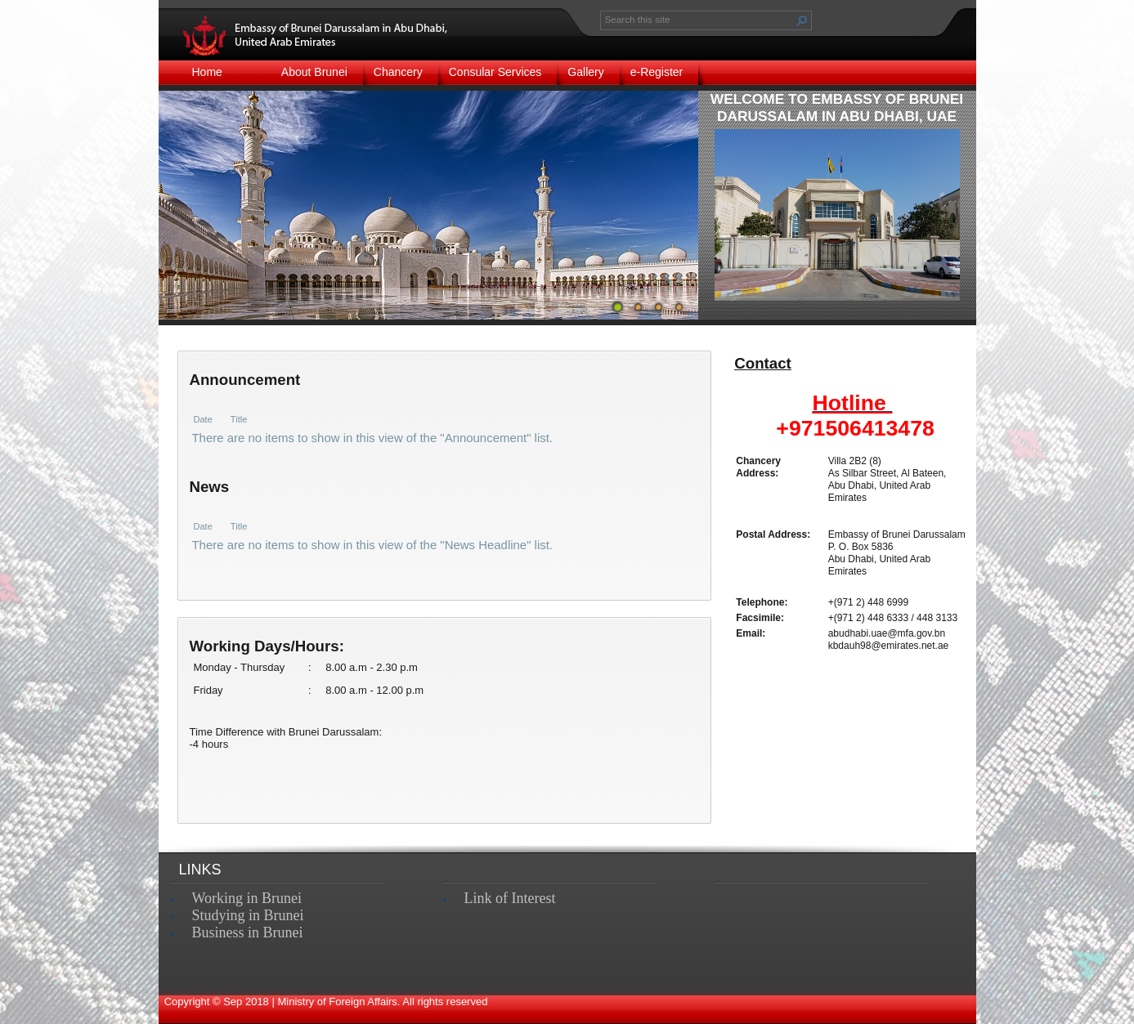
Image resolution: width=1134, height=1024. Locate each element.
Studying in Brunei (248, 915)
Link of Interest (510, 898)
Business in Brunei (247, 932)
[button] (802, 20)
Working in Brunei (247, 898)
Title (239, 419)
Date (203, 419)
